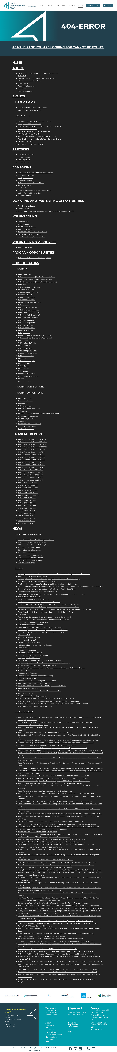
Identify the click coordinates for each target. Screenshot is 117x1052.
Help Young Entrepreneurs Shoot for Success (35, 645)
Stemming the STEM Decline (29, 637)
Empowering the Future (27, 678)
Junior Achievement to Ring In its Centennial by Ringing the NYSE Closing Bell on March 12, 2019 (54, 781)
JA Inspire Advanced (25, 330)
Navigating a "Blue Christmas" (29, 658)
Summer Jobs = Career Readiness (30, 625)
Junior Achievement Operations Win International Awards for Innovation (45, 791)
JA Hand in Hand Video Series (29, 408)
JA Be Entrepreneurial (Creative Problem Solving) (36, 277)
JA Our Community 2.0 (26, 361)
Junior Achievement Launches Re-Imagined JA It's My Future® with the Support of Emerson (53, 778)
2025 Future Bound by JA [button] (100, 1018)
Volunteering (24, 216)
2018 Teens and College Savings (30, 555)
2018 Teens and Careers (27, 552)
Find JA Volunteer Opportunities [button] (52, 1014)
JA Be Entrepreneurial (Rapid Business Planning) (36, 279)
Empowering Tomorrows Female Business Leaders (37, 665)
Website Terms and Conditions (29, 81)
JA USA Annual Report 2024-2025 (30, 470)
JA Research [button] (50, 1030)
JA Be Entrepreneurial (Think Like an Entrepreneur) (37, 282)
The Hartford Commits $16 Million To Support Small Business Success (44, 837)
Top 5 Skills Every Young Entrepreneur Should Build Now (39, 602)
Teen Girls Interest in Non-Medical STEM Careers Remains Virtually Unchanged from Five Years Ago (55, 921)
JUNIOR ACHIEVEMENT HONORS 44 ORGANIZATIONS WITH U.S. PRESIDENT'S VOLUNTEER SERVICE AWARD (60, 834)
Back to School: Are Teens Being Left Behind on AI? (37, 592)
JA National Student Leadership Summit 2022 (35, 706)
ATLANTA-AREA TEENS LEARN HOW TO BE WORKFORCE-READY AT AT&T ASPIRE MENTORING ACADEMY (58, 827)
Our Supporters (24, 160)
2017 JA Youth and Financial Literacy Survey (34, 545)
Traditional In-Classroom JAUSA (30, 234)
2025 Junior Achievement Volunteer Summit (34, 121)
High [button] (70, 1032)
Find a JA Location (98, 1029)
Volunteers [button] (50, 1008)
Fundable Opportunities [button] (100, 1010)
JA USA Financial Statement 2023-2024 (32, 442)
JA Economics (23, 305)
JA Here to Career (25, 406)
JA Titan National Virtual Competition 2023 (34, 131)
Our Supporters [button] (97, 1012)
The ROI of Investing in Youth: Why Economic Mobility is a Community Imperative (48, 584)
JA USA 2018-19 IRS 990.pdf (28, 495)
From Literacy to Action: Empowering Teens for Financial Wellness (43, 630)
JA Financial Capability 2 (27, 323)
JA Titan (21, 379)
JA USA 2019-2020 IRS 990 (28, 493)
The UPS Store (23, 188)
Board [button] (47, 1027)
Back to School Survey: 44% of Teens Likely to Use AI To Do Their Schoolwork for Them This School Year (57, 941)
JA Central (22, 76)
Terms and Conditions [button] (21, 1048)
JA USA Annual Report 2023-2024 (30, 472)
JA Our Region (23, 368)
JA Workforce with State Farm (29, 597)
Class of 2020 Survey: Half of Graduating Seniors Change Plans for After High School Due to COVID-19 (56, 743)
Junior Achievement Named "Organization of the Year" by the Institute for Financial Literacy (52, 839)
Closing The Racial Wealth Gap (29, 124)
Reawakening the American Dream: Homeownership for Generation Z (44, 617)
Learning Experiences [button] (73, 1024)
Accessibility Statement (26, 86)
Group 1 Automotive (25, 180)
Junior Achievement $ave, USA (29, 424)
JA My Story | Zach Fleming (28, 688)
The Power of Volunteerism (28, 650)
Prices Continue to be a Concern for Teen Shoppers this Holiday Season (45, 867)
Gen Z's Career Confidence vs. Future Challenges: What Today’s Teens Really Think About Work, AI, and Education (60, 586)
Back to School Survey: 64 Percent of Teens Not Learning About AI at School (46, 745)
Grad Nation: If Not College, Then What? (33, 622)
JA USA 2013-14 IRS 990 (27, 508)
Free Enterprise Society (26, 206)
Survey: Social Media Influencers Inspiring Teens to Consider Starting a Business (47, 913)
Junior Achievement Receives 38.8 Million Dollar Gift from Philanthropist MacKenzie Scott (51, 783)
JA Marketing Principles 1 (27, 351)
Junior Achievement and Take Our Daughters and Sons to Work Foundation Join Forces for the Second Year (58, 906)
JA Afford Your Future (26, 429)
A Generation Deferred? (27, 640)
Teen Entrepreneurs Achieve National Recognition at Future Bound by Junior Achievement (52, 748)
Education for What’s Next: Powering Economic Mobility (39, 581)
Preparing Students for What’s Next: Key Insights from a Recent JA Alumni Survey (49, 579)
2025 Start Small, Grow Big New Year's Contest (35, 173)
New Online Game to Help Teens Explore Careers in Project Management (46, 829)
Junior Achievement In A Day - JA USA (32, 232)
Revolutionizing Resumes (27, 673)
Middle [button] (71, 1029)
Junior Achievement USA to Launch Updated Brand (37, 832)
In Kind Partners (24, 157)
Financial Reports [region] (98, 1015)
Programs (61, 6)
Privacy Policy (23, 83)
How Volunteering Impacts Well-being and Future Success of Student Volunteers (48, 607)
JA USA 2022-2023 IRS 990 (28, 485)
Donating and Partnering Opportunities (48, 201)
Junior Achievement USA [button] (99, 1026)
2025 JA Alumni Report (26, 563)
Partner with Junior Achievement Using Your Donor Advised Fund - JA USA (46, 211)
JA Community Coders (26, 297)
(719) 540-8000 (11, 1026)
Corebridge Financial (26, 175)
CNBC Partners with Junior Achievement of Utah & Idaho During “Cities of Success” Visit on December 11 (57, 862)
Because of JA (23, 648)
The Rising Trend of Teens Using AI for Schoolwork (37, 681)
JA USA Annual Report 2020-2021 (30, 480)
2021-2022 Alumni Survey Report (30, 560)
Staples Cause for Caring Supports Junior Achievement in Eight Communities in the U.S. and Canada (55, 951)
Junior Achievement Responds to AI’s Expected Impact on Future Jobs (45, 732)
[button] (71, 1049)
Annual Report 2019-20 (26, 511)
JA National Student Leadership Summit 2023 (35, 683)
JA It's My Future (24, 340)
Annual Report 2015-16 (26, 521)
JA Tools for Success (25, 381)
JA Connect (22, 411)
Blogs (18, 568)
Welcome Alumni (24, 196)
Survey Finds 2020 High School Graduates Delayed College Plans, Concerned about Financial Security (56, 934)
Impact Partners (24, 162)
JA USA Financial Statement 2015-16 (31, 462)
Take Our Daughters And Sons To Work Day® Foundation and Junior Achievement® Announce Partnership (58, 969)
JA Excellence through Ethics (29, 312)
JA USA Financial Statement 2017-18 (31, 457)
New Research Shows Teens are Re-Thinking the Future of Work (42, 686)
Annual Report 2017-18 (26, 516)
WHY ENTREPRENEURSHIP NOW (31, 144)
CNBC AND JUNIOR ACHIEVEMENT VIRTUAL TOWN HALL (40, 126)
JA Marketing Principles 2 (27, 353)
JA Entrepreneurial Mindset (28, 310)
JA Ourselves (23, 371)
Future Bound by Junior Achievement (32, 108)
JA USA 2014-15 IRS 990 (27, 505)
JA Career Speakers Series (28, 292)
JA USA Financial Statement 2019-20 (31, 452)
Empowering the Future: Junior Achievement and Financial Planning (44, 663)
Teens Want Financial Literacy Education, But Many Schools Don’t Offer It (45, 612)
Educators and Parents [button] (75, 1009)
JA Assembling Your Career (28, 416)
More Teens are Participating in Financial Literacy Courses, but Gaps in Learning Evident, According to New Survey (60, 750)
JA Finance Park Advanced (28, 317)
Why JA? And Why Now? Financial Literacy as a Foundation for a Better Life (46, 698)
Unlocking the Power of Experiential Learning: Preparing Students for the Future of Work (51, 594)
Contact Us (22, 88)
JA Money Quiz (23, 403)
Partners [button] (95, 1008)
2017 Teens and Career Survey (29, 547)
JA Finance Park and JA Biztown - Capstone (34, 258)
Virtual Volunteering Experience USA (31, 237)
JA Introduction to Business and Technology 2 (35, 338)
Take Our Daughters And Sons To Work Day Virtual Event (39, 139)
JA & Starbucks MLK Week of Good (31, 183)
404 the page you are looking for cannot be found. (58, 47)
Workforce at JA (24, 635)
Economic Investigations (27, 426)
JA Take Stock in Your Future (29, 376)
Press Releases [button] (51, 1032)
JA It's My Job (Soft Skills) (27, 343)
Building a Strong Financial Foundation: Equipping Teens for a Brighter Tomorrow (48, 604)
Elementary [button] (73, 1027)
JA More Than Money (26, 356)
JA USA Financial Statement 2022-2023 (32, 444)
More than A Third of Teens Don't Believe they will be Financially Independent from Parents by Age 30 (56, 793)
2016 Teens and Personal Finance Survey (33, 542)
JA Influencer (23, 421)
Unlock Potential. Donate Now (29, 193)
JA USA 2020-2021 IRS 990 (28, 490)
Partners (20, 149)
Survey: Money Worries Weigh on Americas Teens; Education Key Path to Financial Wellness (53, 903)
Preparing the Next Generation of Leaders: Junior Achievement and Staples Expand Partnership (54, 574)
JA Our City (22, 358)
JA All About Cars (24, 274)
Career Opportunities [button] (53, 1035)
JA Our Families (24, 363)
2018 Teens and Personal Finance (30, 558)
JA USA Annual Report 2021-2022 (30, 477)
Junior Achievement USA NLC (29, 110)
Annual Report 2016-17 (26, 518)
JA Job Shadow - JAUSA (27, 227)
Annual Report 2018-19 (26, 513)
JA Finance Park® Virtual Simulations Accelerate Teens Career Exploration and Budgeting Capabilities (56, 954)
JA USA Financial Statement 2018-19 (31, 455)
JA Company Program (26, 300)
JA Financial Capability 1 (27, 320)
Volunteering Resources (34, 242)
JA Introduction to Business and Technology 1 (35, 335)
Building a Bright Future (27, 670)
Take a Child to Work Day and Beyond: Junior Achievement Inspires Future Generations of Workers (55, 609)
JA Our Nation (23, 366)
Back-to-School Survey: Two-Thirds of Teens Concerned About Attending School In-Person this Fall (55, 801)
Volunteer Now (23, 221)
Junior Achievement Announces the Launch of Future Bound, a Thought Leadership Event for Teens (56, 865)
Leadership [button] (49, 1025)
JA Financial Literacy (25, 325)
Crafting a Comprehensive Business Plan (33, 655)
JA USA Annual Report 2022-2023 (30, 475)
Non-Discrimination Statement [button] (53, 1038)
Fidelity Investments (25, 178)
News (80, 6)
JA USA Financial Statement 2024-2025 (32, 439)
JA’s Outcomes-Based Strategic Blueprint (33, 576)
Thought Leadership (28, 534)
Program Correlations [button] (76, 1014)
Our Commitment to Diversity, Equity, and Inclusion (37, 78)
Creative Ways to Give (26, 154)
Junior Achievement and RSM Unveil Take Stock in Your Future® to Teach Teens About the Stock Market (57, 972)
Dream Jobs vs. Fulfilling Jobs (29, 642)
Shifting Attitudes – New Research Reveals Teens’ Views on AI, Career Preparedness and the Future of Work (58, 740)
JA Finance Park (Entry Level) (29, 315)
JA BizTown (22, 284)
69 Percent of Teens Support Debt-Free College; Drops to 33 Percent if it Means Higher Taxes (53, 776)
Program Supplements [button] (77, 1012)
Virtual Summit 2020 (25, 142)
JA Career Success (25, 295)
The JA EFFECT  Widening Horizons (32, 696)
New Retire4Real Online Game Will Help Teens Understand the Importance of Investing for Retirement (57, 824)
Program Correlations (29, 387)
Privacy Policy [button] (35, 1048)
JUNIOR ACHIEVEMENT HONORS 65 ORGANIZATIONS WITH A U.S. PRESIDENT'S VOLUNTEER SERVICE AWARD (60, 962)
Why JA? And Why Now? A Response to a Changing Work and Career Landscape (48, 701)
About (50, 6)
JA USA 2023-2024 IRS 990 (28, 482)
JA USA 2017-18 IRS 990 (27, 498)
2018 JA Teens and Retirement (29, 550)
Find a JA (108, 5)
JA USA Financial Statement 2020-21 (31, 449)
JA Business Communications (29, 287)
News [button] (47, 1042)
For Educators (25, 263)
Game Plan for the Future (27, 129)
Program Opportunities (33, 252)
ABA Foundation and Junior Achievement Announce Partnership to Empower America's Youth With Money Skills (60, 768)
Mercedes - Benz (24, 185)
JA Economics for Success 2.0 (29, 307)
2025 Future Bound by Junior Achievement (34, 599)
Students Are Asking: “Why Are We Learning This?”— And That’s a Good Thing (46, 589)
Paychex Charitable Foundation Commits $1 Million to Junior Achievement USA (47, 949)
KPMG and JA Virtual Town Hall (29, 134)
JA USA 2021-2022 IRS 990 (28, 488)
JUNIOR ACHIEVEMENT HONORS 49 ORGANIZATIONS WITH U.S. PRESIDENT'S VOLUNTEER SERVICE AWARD (60, 814)
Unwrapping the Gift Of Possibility (30, 653)
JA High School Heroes (26, 328)
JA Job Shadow (24, 224)
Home (42, 6)
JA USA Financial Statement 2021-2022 (32, 447)
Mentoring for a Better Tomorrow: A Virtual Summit (37, 136)
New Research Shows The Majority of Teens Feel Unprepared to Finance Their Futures (50, 939)
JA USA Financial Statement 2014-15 (31, 465)
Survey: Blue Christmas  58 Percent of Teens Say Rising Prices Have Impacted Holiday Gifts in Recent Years (59, 911)
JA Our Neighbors (24, 398)
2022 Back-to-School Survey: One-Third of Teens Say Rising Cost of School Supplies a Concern (53, 704)
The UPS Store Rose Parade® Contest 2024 (34, 190)
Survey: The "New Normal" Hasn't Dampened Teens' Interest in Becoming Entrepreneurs (51, 842)
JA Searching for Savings (27, 419)
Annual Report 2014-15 (26, 523)
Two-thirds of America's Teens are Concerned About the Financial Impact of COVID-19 (50, 821)
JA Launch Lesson (25, 229)
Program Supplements (29, 393)
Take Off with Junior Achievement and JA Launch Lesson (39, 660)
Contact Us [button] (10, 1024)
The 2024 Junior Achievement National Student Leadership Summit (43, 620)
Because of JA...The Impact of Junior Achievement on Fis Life (41, 632)
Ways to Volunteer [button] (52, 1010)
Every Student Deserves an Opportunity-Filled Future (38, 73)
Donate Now (93, 5)
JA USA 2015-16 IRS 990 (27, 503)
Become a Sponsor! (25, 91)
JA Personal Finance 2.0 (27, 374)
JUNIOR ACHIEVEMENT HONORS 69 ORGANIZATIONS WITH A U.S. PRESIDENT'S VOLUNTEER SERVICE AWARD (60, 908)
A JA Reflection (23, 614)
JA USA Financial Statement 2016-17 (31, 460)
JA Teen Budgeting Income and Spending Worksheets (38, 414)
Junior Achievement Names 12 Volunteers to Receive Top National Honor (45, 860)
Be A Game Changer (25, 693)
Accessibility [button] (45, 1048)
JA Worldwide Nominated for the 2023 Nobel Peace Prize (39, 691)
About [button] (48, 1023)
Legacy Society (23, 209)
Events (72, 6)
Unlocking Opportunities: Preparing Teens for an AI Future (40, 627)
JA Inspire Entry (24, 333)
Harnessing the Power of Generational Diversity (35, 676)
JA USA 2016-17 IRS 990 (27, 500)
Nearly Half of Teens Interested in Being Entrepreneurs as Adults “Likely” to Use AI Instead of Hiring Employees (59, 870)
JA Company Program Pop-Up (29, 302)
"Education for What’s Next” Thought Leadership (36, 540)
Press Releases (24, 711)
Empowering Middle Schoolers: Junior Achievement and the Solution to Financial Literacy (51, 668)
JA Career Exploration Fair (27, 289)
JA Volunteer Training (26, 247)
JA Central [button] (36, 1050)
